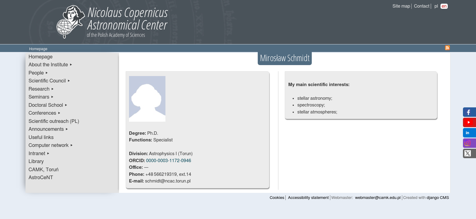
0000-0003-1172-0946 (168, 160)
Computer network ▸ (51, 145)
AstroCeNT (41, 177)
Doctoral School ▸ (48, 105)
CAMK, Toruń (44, 169)
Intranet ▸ (39, 153)
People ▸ (38, 73)
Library (36, 161)
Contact (422, 6)
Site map (401, 6)
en (444, 6)
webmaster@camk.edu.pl (378, 198)
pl (436, 6)
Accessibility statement (308, 198)
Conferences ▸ (45, 113)
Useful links (41, 137)
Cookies (277, 198)
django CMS (438, 198)
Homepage (41, 56)
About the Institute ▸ (51, 64)
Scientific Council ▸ (49, 80)
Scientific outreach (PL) (54, 121)
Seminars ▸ (41, 97)
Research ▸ (41, 89)
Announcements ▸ (48, 129)
